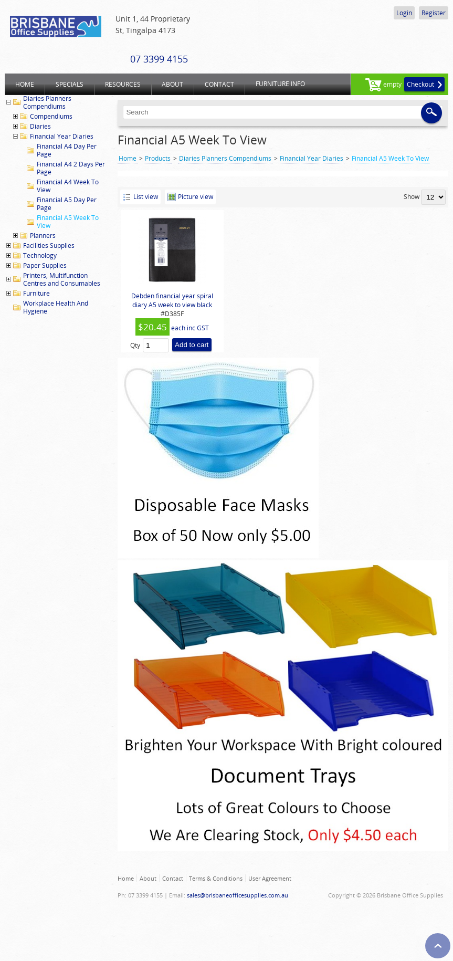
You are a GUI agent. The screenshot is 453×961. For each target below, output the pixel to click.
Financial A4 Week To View (68, 186)
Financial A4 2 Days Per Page (71, 168)
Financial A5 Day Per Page (67, 204)
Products (158, 158)
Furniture (36, 293)
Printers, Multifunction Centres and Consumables (61, 279)
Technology (40, 255)
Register (434, 12)
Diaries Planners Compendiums (47, 102)
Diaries (40, 126)
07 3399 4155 (159, 59)
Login (404, 12)
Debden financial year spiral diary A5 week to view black (172, 300)
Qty (135, 345)
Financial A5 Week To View (68, 221)
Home (127, 158)
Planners (43, 235)
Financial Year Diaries (61, 136)
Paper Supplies (45, 265)
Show (411, 196)
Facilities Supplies (49, 245)
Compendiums (51, 116)
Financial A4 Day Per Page (67, 150)
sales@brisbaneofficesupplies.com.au (237, 895)
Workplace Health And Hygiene (55, 307)
